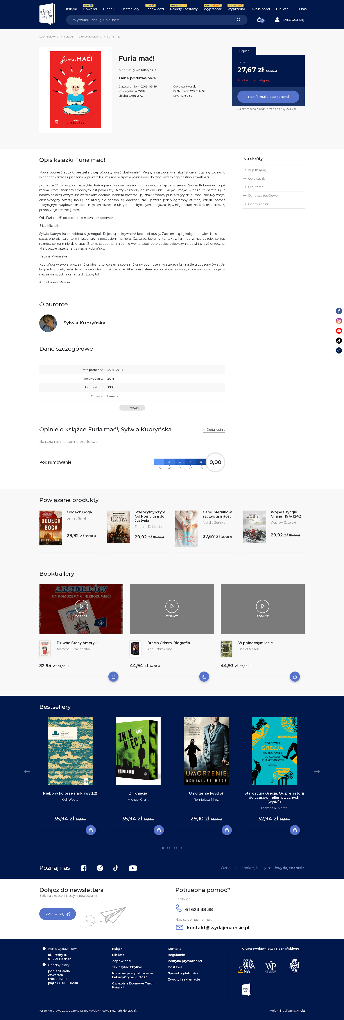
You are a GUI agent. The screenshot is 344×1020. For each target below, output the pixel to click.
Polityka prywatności (185, 961)
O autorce (255, 187)
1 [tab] (163, 848)
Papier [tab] (244, 51)
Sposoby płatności (183, 973)
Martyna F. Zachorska (73, 649)
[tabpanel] (70, 774)
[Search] (148, 20)
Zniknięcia (138, 793)
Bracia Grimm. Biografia (168, 643)
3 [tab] (170, 848)
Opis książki (256, 178)
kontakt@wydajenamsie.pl (212, 927)
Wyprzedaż (213, 9)
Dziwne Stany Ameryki (77, 643)
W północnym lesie (255, 643)
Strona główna (48, 36)
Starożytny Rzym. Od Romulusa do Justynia (150, 516)
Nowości (90, 9)
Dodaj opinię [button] (215, 430)
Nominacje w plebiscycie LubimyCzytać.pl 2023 (132, 975)
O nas (302, 9)
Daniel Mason (248, 649)
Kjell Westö (70, 800)
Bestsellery (130, 9)
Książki (71, 9)
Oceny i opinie (259, 204)
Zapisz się (58, 914)
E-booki (109, 9)
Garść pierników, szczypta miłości (218, 514)
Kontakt (174, 949)
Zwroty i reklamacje (184, 979)
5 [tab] (177, 848)
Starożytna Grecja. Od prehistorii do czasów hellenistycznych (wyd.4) (274, 797)
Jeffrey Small (76, 518)
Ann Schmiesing (159, 649)
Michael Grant (138, 800)
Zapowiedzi (154, 9)
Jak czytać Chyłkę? (127, 967)
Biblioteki (283, 9)
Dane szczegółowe (263, 196)
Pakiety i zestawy (184, 9)
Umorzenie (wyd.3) (206, 793)
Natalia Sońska (214, 523)
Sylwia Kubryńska (143, 69)
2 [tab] (167, 848)
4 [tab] (174, 848)
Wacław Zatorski (283, 523)
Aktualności (260, 9)
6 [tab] (181, 848)
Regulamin (176, 955)
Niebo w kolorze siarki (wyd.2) (70, 793)
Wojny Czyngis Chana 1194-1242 (286, 514)
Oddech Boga (79, 512)
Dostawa (175, 967)
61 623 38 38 (194, 909)
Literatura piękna (90, 36)
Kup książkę (257, 170)
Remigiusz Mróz (206, 800)
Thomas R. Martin (148, 527)
